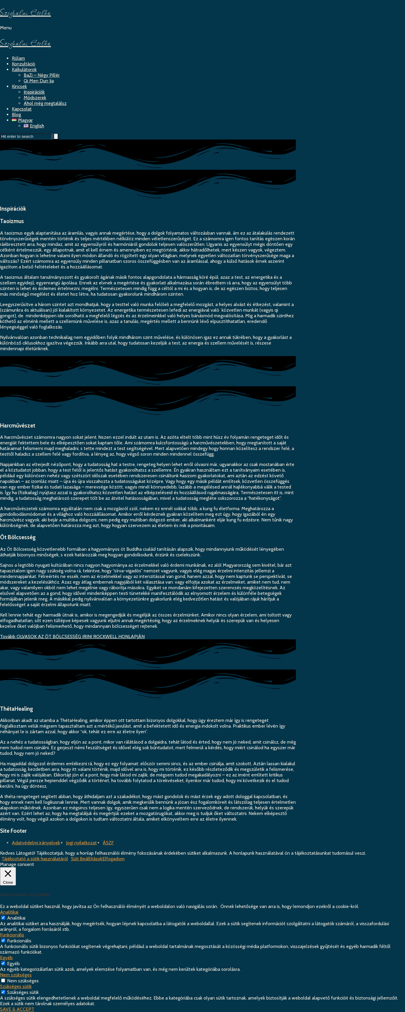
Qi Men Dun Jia (39, 81)
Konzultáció (23, 64)
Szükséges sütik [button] (16, 986)
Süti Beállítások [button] (86, 859)
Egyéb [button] (6, 957)
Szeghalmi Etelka (25, 12)
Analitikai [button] (9, 912)
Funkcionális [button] (12, 935)
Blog (16, 114)
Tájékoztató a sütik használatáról (34, 859)
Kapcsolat (22, 109)
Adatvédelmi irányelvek (36, 843)
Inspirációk (34, 92)
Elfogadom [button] (113, 859)
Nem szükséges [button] (16, 975)
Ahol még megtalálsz (45, 103)
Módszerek (35, 97)
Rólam (18, 58)
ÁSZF (108, 843)
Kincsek (19, 86)
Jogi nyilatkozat (81, 843)
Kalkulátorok (24, 69)
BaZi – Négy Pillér (42, 75)
